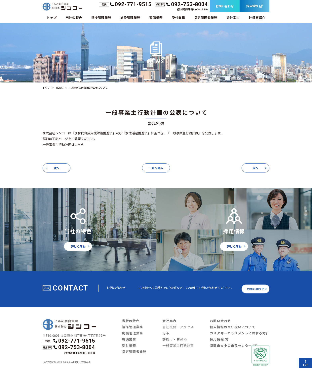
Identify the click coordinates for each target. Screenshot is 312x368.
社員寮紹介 (257, 17)
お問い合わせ (225, 6)
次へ (56, 167)
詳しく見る (78, 246)
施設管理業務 (130, 17)
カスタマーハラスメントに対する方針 (239, 333)
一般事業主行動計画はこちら (63, 144)
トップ (52, 17)
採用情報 (254, 6)
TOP (305, 364)
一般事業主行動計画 (178, 345)
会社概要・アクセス (178, 326)
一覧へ (156, 167)
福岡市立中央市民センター (233, 345)
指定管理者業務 (205, 17)
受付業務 (178, 17)
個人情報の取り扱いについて (232, 326)
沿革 (166, 333)
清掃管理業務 (101, 17)
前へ (255, 167)
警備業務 (156, 17)
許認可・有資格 (175, 339)
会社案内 (233, 17)
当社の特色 (73, 17)
